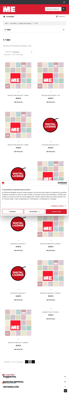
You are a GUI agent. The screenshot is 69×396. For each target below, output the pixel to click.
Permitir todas (56, 211)
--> (18, 76)
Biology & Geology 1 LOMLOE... (50, 244)
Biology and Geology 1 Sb (51, 95)
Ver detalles (18, 102)
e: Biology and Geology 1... (51, 145)
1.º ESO (7, 29)
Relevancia (23, 52)
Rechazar (13, 211)
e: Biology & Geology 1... (18, 244)
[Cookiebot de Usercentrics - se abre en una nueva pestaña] (59, 183)
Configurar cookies (57, 206)
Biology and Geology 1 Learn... (18, 95)
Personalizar (34, 211)
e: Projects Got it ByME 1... (51, 312)
